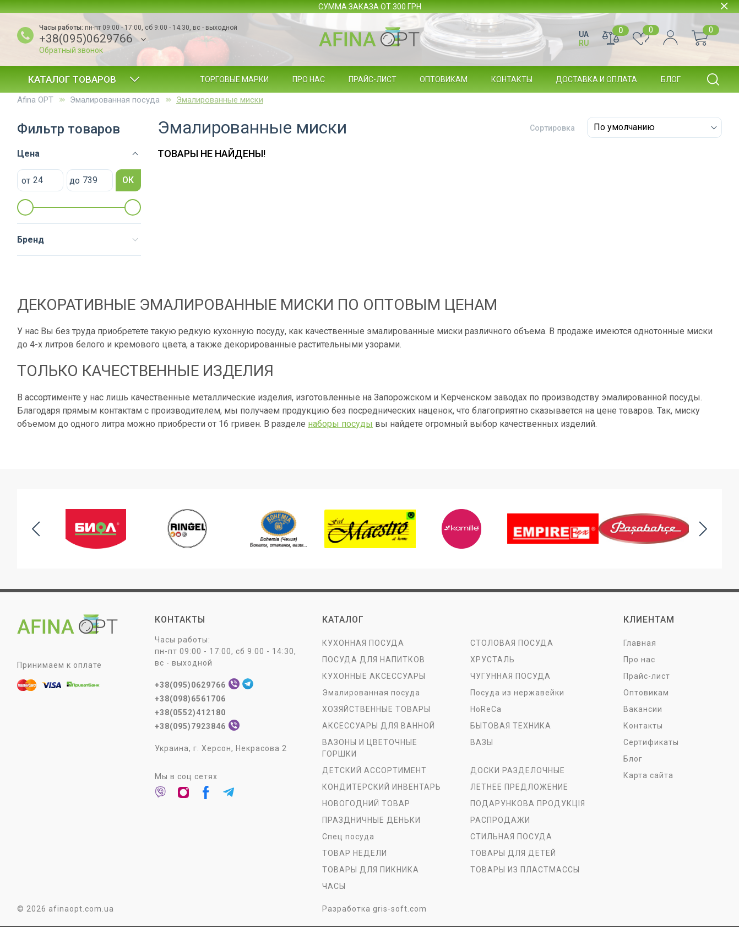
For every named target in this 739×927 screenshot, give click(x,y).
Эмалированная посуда (115, 100)
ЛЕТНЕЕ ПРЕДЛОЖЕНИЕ (519, 787)
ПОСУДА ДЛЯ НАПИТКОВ (373, 659)
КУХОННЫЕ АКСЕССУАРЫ (374, 676)
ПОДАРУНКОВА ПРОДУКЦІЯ (527, 803)
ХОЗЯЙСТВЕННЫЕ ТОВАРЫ (376, 709)
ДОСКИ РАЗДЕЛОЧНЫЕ (517, 770)
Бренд (30, 239)
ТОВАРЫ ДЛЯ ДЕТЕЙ (513, 853)
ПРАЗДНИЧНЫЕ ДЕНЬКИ (371, 820)
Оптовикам (444, 79)
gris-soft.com (400, 908)
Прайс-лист (372, 79)
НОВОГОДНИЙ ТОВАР (366, 803)
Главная (639, 643)
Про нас (308, 79)
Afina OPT (35, 100)
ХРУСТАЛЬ (492, 659)
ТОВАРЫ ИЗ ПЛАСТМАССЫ (525, 869)
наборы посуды (340, 424)
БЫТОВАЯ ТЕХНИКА (510, 725)
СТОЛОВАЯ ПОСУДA (511, 643)
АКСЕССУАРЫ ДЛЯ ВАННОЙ (378, 725)
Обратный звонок (71, 50)
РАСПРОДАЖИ (500, 820)
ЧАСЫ (334, 886)
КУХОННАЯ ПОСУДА (363, 643)
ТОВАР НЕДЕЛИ (354, 853)
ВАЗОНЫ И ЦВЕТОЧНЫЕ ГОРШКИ (369, 748)
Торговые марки (234, 79)
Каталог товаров (84, 79)
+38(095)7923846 (190, 726)
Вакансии (642, 709)
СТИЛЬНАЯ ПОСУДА (511, 836)
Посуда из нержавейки (517, 692)
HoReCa (486, 709)
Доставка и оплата (596, 79)
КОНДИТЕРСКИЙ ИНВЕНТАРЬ (381, 787)
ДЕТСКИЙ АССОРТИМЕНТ (374, 770)
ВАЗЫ (481, 742)
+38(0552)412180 (190, 712)
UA (584, 34)
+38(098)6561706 (190, 698)
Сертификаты (651, 742)
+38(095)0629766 (86, 39)
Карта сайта (648, 775)
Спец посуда (348, 836)
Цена (28, 153)
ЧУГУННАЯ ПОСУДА (510, 676)
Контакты (511, 79)
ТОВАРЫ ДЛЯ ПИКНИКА (370, 869)
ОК (128, 180)
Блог (671, 79)
